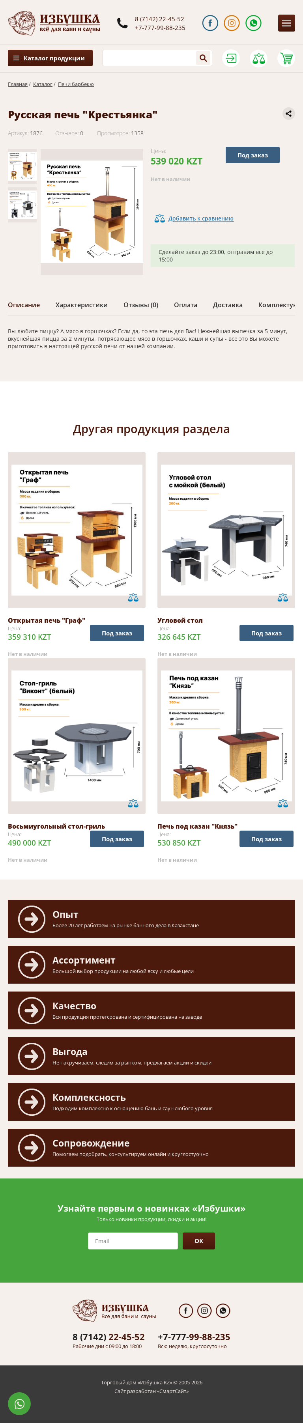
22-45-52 (109, 1337)
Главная (18, 84)
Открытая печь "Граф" (46, 620)
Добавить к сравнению (201, 218)
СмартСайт (172, 1391)
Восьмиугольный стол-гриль (56, 826)
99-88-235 (194, 1337)
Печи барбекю (76, 84)
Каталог (42, 84)
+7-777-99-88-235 (160, 28)
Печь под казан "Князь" (197, 826)
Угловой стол (180, 620)
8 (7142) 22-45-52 (159, 19)
